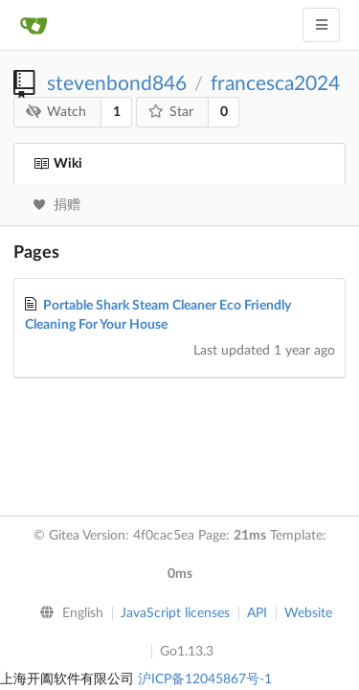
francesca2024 (275, 84)
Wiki (58, 164)
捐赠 (57, 205)
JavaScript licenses (175, 613)
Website (308, 613)
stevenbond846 (117, 84)
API (257, 613)
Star (171, 111)
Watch (56, 111)
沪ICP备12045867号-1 (205, 679)
